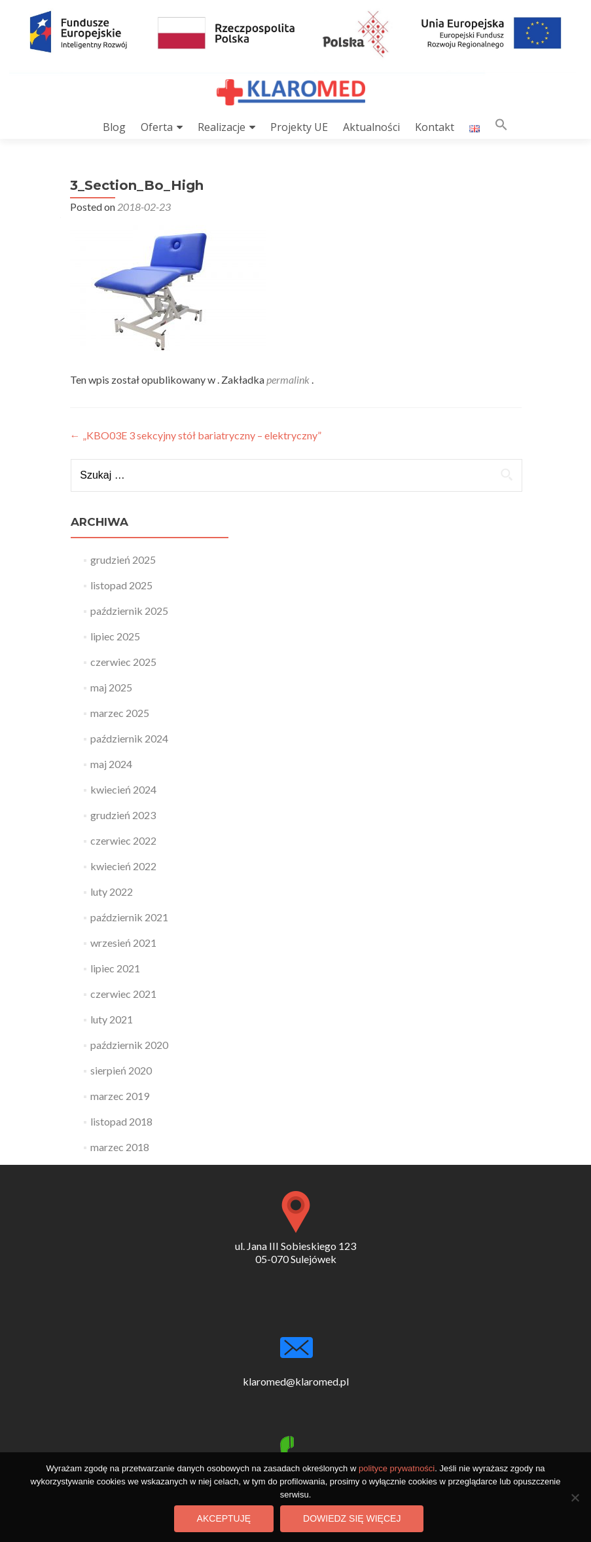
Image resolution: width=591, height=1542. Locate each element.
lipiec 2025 (115, 636)
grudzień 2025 (123, 559)
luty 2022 (111, 891)
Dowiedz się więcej (352, 1518)
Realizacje (221, 127)
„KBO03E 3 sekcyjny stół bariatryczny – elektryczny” (195, 435)
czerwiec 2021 (123, 993)
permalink (289, 379)
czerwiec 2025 (123, 661)
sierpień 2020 (121, 1070)
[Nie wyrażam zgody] (574, 1497)
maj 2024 (111, 764)
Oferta (157, 127)
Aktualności (371, 127)
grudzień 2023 (123, 815)
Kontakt (434, 127)
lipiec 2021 (115, 968)
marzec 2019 (119, 1096)
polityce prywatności (397, 1468)
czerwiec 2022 (123, 840)
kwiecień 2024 (123, 789)
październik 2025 (129, 610)
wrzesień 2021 (123, 942)
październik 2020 (129, 1044)
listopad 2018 (121, 1121)
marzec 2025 (119, 713)
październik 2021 (129, 917)
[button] (501, 127)
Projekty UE (299, 127)
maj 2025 (111, 687)
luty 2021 (111, 1019)
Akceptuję (224, 1518)
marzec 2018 (119, 1147)
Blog (114, 127)
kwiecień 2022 (123, 866)
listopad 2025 (121, 585)
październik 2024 (129, 738)
